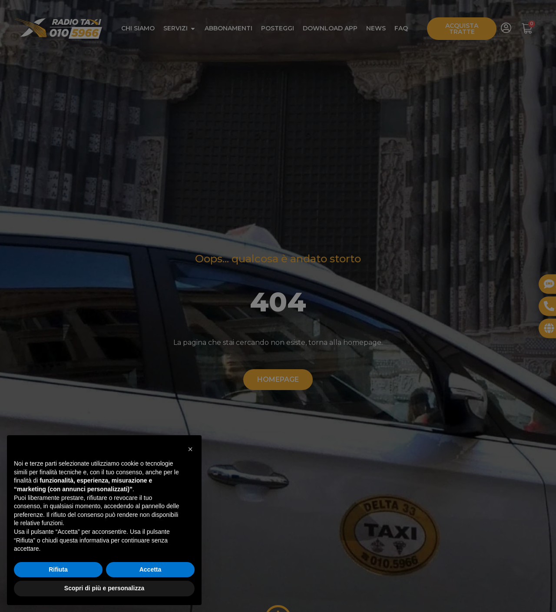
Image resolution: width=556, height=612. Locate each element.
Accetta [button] (150, 569)
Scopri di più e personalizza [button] (104, 588)
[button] (190, 449)
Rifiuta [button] (58, 569)
